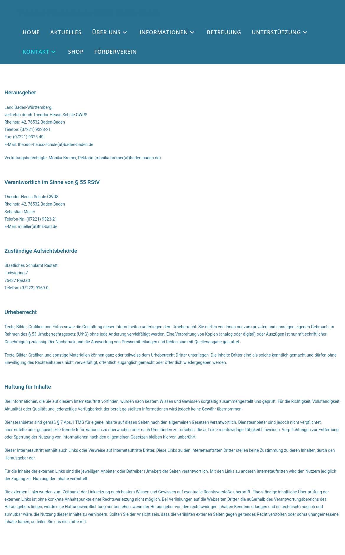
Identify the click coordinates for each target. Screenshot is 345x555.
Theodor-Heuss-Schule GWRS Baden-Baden (88, 12)
